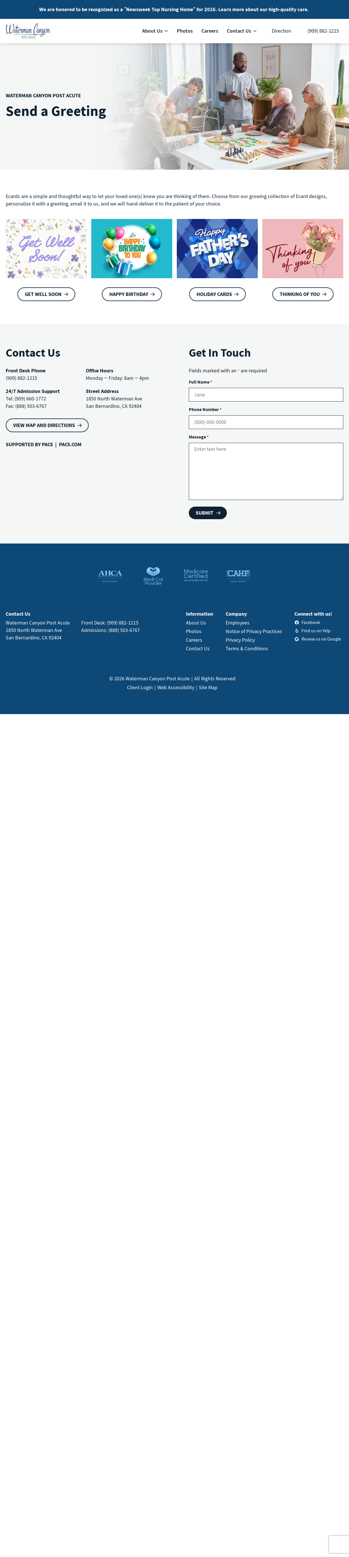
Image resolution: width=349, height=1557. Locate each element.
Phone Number (205, 409)
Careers (194, 640)
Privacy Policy (240, 640)
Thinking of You (300, 294)
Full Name (200, 382)
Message (199, 437)
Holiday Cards (214, 294)
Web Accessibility (175, 687)
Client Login (140, 687)
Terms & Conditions (247, 648)
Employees (237, 622)
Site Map (208, 687)
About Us (196, 622)
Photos (193, 631)
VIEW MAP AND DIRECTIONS (44, 425)
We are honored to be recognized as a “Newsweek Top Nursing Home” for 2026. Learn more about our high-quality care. (174, 9)
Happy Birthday (128, 294)
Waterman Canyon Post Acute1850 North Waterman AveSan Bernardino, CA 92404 (38, 630)
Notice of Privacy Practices (254, 631)
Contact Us (198, 648)
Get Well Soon (43, 294)
